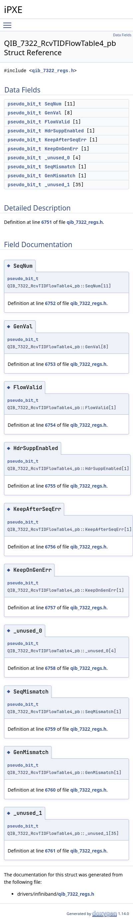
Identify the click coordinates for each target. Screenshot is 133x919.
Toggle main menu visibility (9, 22)
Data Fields (122, 35)
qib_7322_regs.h (53, 71)
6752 (50, 303)
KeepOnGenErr (61, 149)
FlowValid (57, 122)
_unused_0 (57, 158)
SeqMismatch (60, 167)
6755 (50, 486)
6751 (46, 222)
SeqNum (53, 104)
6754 (50, 425)
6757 (50, 607)
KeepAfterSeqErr (65, 140)
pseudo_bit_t (24, 104)
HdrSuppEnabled (64, 131)
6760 (50, 790)
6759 (50, 729)
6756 (50, 546)
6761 (50, 850)
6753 (50, 364)
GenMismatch (60, 176)
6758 (50, 668)
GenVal (53, 113)
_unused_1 (57, 185)
